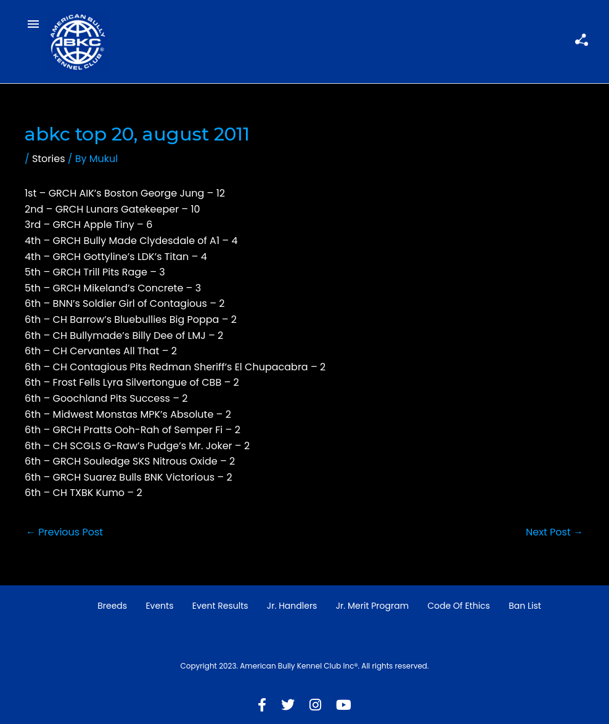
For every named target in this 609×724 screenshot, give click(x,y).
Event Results (220, 606)
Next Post (554, 532)
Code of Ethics (458, 606)
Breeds (112, 606)
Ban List (525, 606)
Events (159, 606)
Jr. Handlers (292, 606)
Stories (48, 159)
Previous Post (64, 532)
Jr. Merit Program (372, 606)
